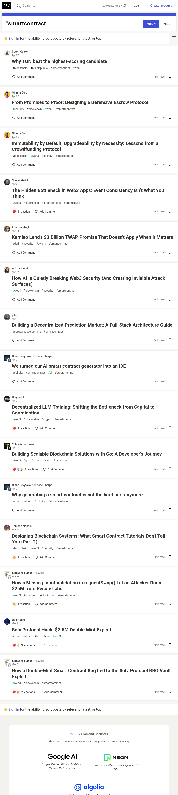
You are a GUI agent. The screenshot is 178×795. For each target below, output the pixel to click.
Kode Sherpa (44, 356)
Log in (138, 5)
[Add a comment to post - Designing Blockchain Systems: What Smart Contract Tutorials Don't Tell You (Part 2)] (21, 557)
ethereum (30, 595)
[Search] (19, 5)
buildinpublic (39, 68)
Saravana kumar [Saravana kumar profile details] (22, 572)
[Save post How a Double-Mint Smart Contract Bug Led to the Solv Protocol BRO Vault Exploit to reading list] (170, 692)
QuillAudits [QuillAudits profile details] (18, 619)
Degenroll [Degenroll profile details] (18, 397)
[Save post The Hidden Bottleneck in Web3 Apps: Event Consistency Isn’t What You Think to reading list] (170, 211)
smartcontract (60, 68)
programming (64, 373)
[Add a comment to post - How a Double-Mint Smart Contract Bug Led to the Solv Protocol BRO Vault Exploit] (23, 691)
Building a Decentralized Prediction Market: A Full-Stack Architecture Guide (92, 325)
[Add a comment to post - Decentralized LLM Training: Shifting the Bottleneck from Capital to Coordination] (21, 428)
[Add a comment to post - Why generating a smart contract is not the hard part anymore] (23, 510)
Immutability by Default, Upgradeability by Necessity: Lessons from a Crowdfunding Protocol (85, 146)
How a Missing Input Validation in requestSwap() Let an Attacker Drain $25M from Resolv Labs (86, 585)
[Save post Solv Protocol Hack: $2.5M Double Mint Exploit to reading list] (170, 645)
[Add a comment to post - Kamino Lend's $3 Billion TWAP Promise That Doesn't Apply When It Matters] (23, 252)
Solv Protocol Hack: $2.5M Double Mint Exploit (61, 629)
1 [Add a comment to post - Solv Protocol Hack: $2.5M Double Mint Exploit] (48, 645)
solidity (47, 156)
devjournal (61, 461)
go (26, 461)
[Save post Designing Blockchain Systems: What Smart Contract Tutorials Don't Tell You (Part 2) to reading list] (170, 557)
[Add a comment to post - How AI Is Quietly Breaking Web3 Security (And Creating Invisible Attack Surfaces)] (23, 299)
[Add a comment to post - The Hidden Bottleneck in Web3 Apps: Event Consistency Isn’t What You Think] (21, 211)
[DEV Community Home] (6, 5)
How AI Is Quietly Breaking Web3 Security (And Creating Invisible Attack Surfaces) (88, 281)
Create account (161, 5)
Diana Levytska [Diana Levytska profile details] (21, 356)
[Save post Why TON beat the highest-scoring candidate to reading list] (170, 76)
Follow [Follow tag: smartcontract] (151, 24)
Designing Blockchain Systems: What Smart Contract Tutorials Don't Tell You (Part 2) (88, 539)
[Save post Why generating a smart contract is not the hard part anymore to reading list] (170, 510)
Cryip (41, 572)
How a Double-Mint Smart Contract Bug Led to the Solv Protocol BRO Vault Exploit (91, 673)
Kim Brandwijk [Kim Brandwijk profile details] (21, 227)
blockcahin (31, 419)
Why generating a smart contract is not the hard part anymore (77, 495)
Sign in (13, 38)
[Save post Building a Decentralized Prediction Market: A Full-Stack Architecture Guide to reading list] (170, 340)
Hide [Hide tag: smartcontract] (167, 24)
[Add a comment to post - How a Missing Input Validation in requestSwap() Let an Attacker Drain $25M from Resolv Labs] (21, 604)
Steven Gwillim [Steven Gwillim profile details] (21, 180)
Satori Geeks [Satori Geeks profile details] (20, 51)
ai (50, 373)
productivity (72, 203)
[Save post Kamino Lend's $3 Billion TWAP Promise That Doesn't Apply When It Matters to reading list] (170, 252)
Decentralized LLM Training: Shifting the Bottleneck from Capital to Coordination (83, 410)
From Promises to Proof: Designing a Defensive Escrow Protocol (80, 102)
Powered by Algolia (113, 5)
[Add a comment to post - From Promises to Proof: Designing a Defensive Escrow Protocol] (23, 118)
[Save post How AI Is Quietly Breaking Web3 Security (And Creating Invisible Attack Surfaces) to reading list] (170, 299)
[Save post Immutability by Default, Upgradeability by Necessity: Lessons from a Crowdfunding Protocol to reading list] (170, 164)
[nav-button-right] (174, 36)
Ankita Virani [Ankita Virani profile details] (20, 268)
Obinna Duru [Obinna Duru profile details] (19, 92)
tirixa (31, 444)
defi (15, 244)
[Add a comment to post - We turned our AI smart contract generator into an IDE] (23, 381)
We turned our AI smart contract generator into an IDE (69, 366)
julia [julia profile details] (14, 315)
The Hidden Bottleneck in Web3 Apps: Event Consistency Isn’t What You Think (88, 193)
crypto (46, 419)
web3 (77, 68)
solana (41, 244)
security (18, 109)
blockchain (19, 68)
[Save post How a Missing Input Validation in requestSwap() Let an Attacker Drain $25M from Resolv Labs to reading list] (170, 604)
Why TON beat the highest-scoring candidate (59, 61)
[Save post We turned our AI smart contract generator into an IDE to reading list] (170, 381)
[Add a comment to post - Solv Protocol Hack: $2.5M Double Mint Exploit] (23, 645)
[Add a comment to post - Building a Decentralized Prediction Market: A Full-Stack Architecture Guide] (23, 340)
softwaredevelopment (26, 332)
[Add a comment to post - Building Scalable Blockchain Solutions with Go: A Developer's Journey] (25, 469)
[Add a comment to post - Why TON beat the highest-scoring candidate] (23, 77)
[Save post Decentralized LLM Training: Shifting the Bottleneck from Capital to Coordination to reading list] (170, 428)
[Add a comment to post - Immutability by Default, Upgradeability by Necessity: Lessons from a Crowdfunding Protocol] (23, 165)
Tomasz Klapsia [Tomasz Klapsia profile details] (22, 526)
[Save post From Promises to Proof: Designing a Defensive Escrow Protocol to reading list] (170, 118)
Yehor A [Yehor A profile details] (17, 444)
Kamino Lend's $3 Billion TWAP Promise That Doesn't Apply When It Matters (92, 237)
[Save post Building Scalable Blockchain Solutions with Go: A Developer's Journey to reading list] (170, 469)
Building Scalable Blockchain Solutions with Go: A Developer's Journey (87, 454)
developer (62, 501)
